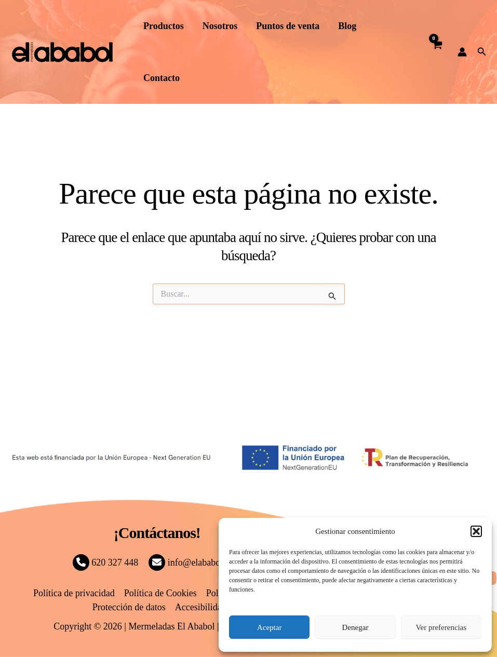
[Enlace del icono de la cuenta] (462, 52)
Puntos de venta (287, 26)
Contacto (161, 78)
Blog (347, 26)
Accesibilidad (200, 607)
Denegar (355, 627)
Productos (163, 26)
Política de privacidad (74, 593)
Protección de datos (129, 607)
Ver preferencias (440, 627)
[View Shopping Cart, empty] (437, 52)
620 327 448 (106, 562)
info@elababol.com (195, 562)
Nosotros (220, 26)
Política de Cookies (160, 593)
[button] (476, 531)
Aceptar (269, 627)
